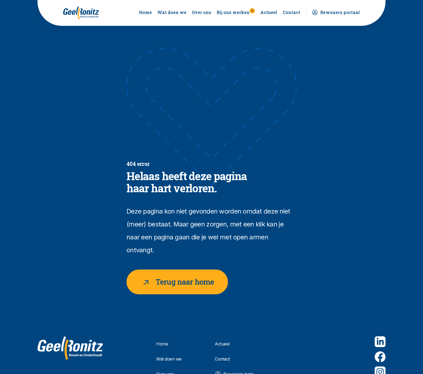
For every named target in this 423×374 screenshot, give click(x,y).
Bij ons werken (236, 11)
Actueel (268, 12)
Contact (291, 12)
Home (145, 12)
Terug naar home (177, 281)
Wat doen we (171, 12)
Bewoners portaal (340, 12)
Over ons (201, 12)
